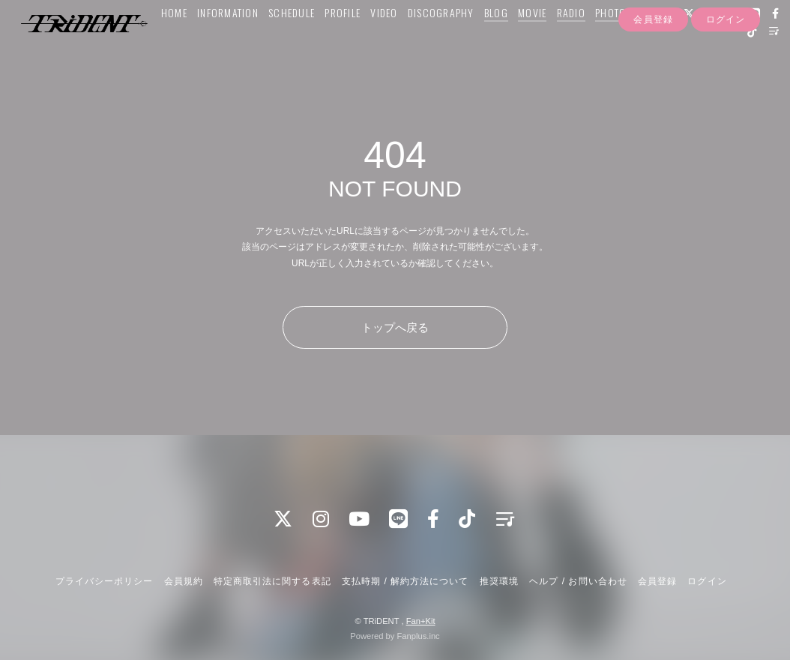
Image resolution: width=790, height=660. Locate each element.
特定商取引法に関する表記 (272, 581)
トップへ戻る (395, 327)
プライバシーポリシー (104, 581)
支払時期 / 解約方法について (405, 581)
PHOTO (608, 42)
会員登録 (652, 88)
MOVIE (530, 42)
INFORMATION (225, 42)
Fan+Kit (420, 621)
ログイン (725, 88)
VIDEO (381, 42)
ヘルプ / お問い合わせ (578, 581)
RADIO (568, 42)
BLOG (493, 42)
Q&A (643, 42)
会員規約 (183, 581)
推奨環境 (499, 581)
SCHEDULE (289, 42)
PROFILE (340, 42)
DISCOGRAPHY (438, 42)
